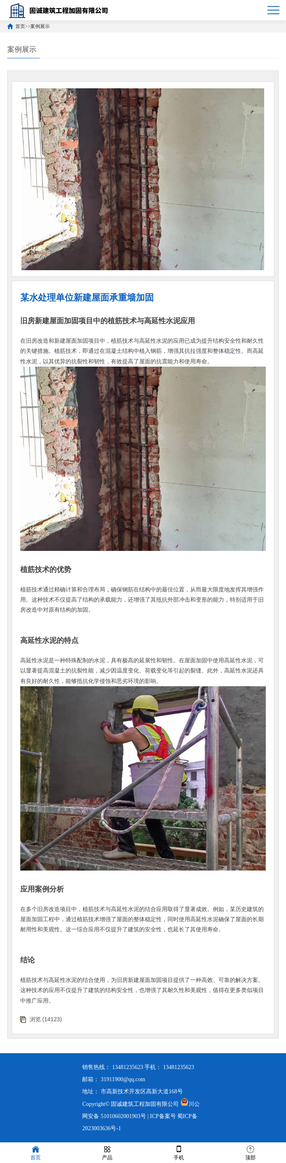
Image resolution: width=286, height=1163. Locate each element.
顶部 (250, 1152)
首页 (20, 26)
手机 (179, 1152)
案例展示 (40, 26)
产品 (107, 1152)
